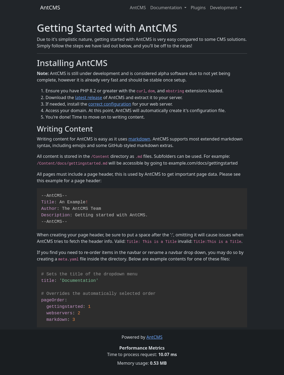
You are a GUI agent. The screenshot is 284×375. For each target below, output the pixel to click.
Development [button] (224, 8)
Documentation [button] (166, 8)
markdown (139, 139)
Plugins (198, 8)
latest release (88, 97)
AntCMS (50, 7)
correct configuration (109, 104)
